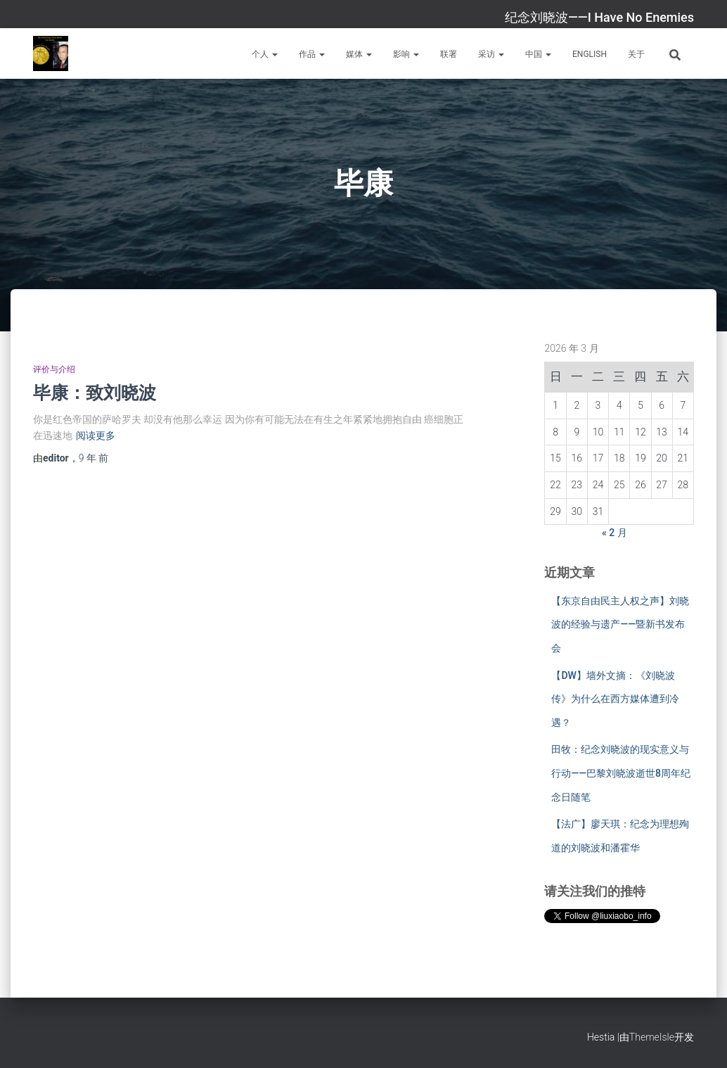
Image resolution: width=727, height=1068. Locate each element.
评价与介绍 (54, 369)
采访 (491, 54)
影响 (406, 54)
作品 (312, 54)
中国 (538, 54)
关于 (636, 54)
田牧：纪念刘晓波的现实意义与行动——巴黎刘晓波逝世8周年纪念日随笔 (620, 773)
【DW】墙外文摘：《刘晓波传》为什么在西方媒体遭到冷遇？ (615, 699)
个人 (265, 54)
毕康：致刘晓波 (94, 392)
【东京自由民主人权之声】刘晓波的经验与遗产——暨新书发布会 (620, 624)
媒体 (359, 54)
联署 (448, 54)
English (589, 54)
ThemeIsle (651, 1037)
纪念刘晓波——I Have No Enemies (599, 17)
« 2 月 (614, 532)
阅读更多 (95, 435)
